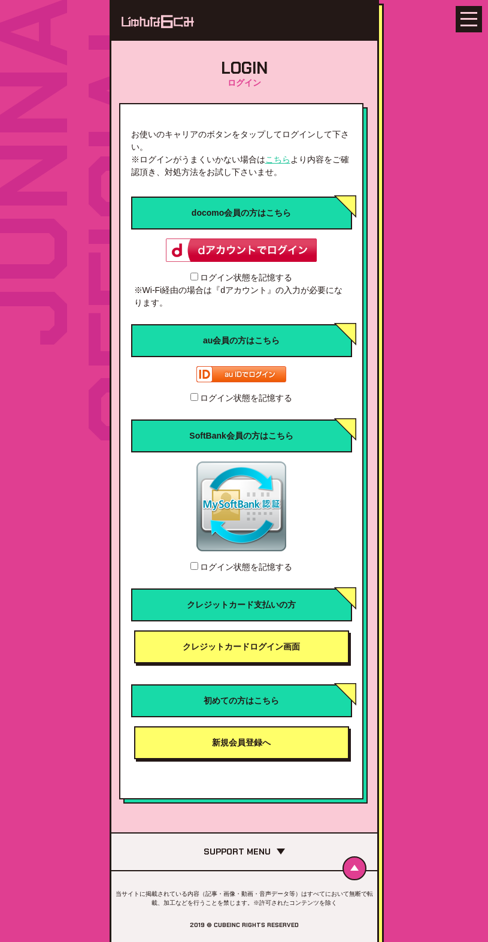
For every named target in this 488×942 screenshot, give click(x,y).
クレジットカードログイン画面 (241, 646)
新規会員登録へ (241, 742)
